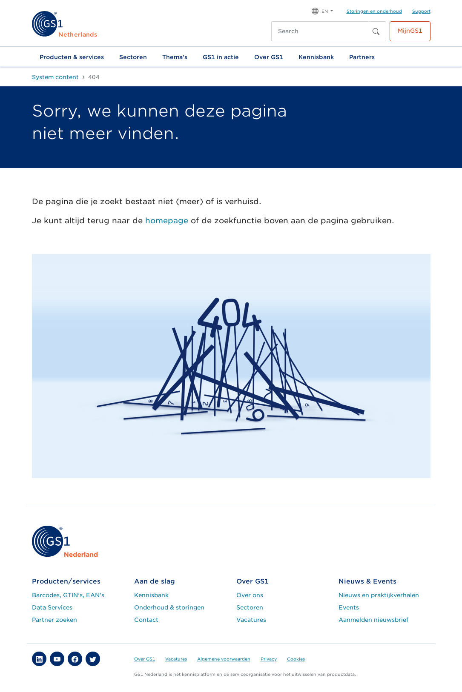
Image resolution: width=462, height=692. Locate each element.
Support (421, 11)
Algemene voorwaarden (223, 658)
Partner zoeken (54, 619)
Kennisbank (316, 57)
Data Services (52, 607)
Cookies (296, 658)
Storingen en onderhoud (374, 11)
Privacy (269, 658)
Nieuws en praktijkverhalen (379, 595)
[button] (322, 10)
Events (349, 607)
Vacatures (251, 619)
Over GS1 (268, 57)
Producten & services (72, 57)
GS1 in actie (221, 57)
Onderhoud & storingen (169, 607)
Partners (362, 57)
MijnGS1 (410, 30)
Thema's (174, 57)
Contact (146, 619)
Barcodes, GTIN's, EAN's (68, 595)
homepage (166, 220)
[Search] (319, 31)
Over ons (249, 595)
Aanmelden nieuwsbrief (373, 619)
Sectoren (133, 57)
